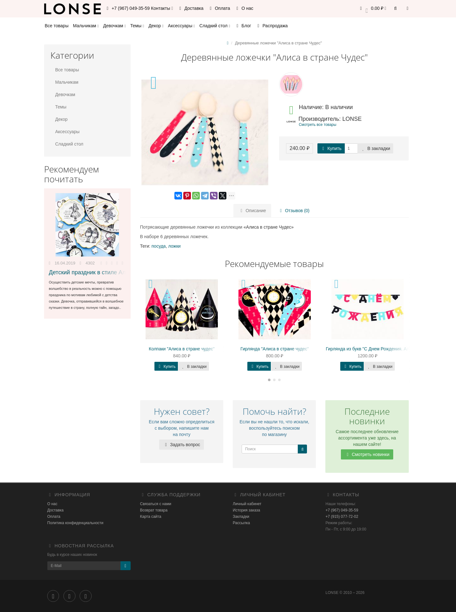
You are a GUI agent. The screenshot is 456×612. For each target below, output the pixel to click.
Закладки (241, 516)
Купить (331, 148)
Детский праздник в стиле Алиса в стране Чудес (113, 272)
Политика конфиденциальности (75, 523)
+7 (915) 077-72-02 (342, 516)
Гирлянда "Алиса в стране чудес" (274, 348)
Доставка (191, 8)
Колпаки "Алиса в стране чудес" (181, 348)
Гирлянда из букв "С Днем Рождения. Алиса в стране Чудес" (388, 348)
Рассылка (241, 523)
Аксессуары (181, 25)
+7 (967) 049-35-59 (342, 510)
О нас (244, 8)
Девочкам (114, 25)
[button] (372, 8)
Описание (252, 210)
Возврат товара (154, 510)
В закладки (375, 148)
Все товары (56, 25)
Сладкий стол (214, 25)
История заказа (246, 510)
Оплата (219, 8)
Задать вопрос (181, 444)
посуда (159, 246)
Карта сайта (150, 516)
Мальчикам (86, 25)
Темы (137, 25)
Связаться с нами (155, 504)
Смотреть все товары (317, 124)
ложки (174, 246)
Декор (155, 25)
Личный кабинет (247, 504)
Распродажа (272, 25)
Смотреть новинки (367, 454)
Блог (243, 25)
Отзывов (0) (293, 210)
